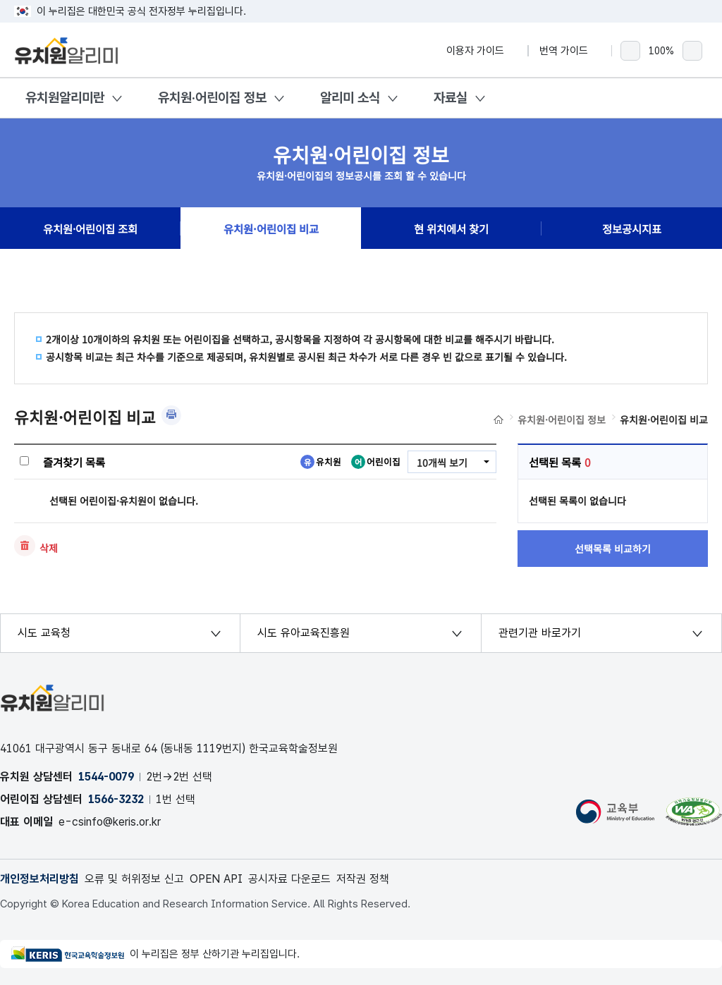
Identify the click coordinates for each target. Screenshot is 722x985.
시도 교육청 (44, 633)
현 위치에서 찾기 (451, 228)
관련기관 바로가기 (539, 633)
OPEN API (216, 879)
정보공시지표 (631, 228)
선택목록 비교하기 (613, 549)
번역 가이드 (570, 50)
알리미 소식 (350, 98)
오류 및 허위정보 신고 (134, 879)
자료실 (450, 98)
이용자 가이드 (481, 50)
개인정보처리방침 (39, 879)
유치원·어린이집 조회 (90, 228)
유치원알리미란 (64, 98)
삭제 (48, 548)
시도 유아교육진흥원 (303, 633)
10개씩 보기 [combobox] (442, 462)
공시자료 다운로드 (289, 879)
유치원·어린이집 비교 (271, 228)
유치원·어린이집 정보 (212, 98)
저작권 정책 (362, 879)
